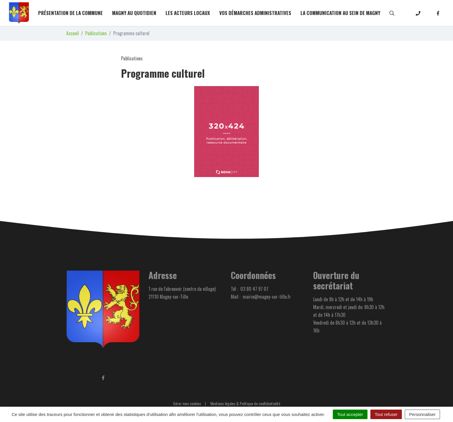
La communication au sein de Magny (340, 12)
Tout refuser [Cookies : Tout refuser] (386, 414)
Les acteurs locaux (188, 12)
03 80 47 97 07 (254, 288)
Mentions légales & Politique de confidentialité (245, 403)
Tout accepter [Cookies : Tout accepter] (350, 414)
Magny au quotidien (134, 12)
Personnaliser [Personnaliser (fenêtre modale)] (422, 414)
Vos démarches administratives (255, 12)
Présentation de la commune (70, 12)
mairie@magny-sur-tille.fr (267, 296)
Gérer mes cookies (187, 403)
